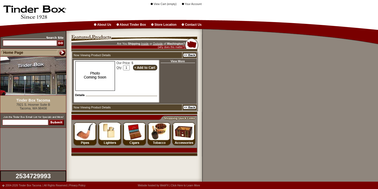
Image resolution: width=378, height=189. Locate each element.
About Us (102, 25)
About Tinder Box (131, 25)
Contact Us (192, 25)
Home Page (13, 52)
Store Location (163, 25)
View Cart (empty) (164, 4)
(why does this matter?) (171, 47)
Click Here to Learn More (185, 185)
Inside (145, 43)
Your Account (192, 4)
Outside (158, 43)
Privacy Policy (77, 185)
